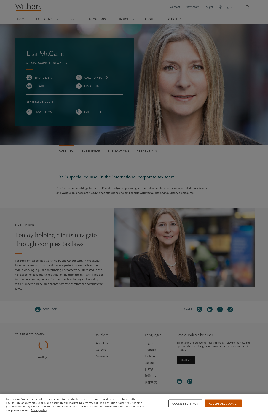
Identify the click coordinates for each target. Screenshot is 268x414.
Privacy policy (39, 410)
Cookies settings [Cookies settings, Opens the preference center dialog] (185, 403)
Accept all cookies (223, 403)
